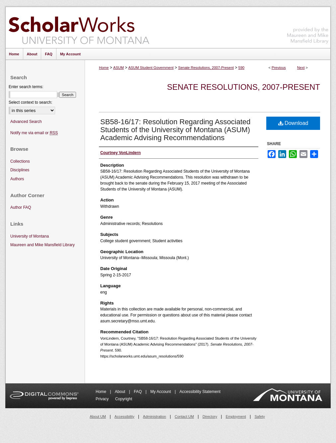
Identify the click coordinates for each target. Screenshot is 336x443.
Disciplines (19, 170)
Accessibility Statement (200, 391)
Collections (20, 161)
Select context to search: (30, 102)
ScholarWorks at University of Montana (79, 27)
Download (293, 123)
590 (241, 68)
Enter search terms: (26, 86)
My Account (161, 391)
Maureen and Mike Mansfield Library (307, 26)
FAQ (138, 391)
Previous (279, 68)
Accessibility (124, 416)
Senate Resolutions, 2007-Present (206, 68)
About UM (98, 416)
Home (104, 68)
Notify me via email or (34, 133)
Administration (154, 416)
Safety (260, 416)
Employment (236, 416)
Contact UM (184, 416)
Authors (17, 179)
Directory (210, 416)
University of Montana (29, 236)
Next (301, 68)
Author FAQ (20, 207)
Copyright (123, 399)
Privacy (103, 399)
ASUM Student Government (151, 68)
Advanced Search (26, 121)
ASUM (118, 68)
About (120, 391)
